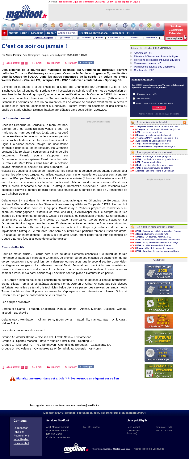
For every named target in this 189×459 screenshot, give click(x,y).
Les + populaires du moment (154, 152)
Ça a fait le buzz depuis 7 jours (155, 226)
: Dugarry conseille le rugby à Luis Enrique (155, 231)
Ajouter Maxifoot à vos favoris (149, 449)
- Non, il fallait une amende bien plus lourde (154, 103)
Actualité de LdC (143, 53)
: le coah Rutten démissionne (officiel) (155, 129)
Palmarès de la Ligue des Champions (154, 66)
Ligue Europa (64, 37)
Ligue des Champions (43, 37)
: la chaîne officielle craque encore (151, 165)
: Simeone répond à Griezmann (152, 171)
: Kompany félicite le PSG (149, 234)
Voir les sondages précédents (167, 114)
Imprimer (53, 63)
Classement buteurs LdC (147, 63)
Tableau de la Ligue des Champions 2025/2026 (82, 2)
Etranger (50, 32)
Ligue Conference (83, 37)
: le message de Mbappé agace (150, 156)
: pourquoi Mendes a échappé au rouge (154, 242)
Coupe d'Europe (67, 32)
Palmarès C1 (135, 37)
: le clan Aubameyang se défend (150, 168)
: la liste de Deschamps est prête (150, 141)
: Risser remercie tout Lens (154, 126)
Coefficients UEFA (116, 37)
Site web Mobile (54, 434)
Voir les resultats (146, 114)
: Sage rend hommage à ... (154, 146)
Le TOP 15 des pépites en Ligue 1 (123, 2)
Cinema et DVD (164, 427)
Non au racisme (164, 430)
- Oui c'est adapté (143, 98)
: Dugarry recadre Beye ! (146, 162)
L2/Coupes (37, 32)
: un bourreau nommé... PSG (151, 237)
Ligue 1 (24, 32)
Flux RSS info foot (91, 427)
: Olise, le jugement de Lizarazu (152, 248)
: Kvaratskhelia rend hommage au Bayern (155, 251)
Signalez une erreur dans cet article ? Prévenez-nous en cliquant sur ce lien (67, 378)
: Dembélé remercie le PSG (154, 138)
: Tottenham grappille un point (149, 144)
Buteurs (99, 37)
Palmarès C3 (151, 37)
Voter (159, 107)
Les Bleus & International (93, 32)
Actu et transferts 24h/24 (151, 122)
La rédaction (21, 427)
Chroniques (117, 32)
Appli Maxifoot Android (57, 427)
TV (128, 32)
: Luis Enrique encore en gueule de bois (154, 159)
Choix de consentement (58, 437)
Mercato (13, 32)
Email (37, 63)
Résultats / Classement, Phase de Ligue (156, 56)
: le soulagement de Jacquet (150, 135)
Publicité (19, 431)
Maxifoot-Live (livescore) (133, 432)
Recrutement (21, 435)
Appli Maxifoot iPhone (57, 430)
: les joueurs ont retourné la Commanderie (155, 239)
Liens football (21, 443)
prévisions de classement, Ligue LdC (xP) (157, 59)
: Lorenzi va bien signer (146, 132)
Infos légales (21, 439)
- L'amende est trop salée (146, 94)
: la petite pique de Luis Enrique (150, 245)
